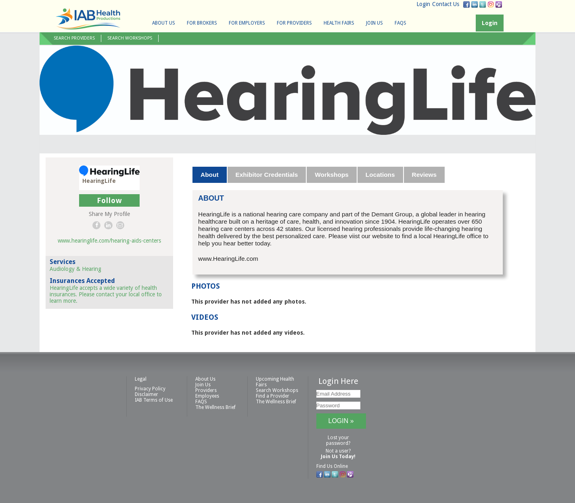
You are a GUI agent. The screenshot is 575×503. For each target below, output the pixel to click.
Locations (380, 174)
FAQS (400, 23)
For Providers (294, 23)
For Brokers (202, 23)
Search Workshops (129, 38)
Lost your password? (338, 440)
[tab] (209, 175)
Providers (206, 390)
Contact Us (445, 4)
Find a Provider (272, 396)
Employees (207, 396)
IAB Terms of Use (154, 400)
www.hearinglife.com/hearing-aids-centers (109, 240)
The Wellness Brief (215, 407)
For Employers (247, 23)
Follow (109, 200)
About (209, 174)
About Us (163, 23)
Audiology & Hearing (75, 269)
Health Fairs (339, 23)
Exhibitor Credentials (267, 174)
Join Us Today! (338, 456)
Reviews (424, 174)
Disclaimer (146, 394)
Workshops (332, 174)
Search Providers (74, 38)
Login (423, 4)
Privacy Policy (150, 389)
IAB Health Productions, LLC (88, 18)
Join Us (374, 23)
